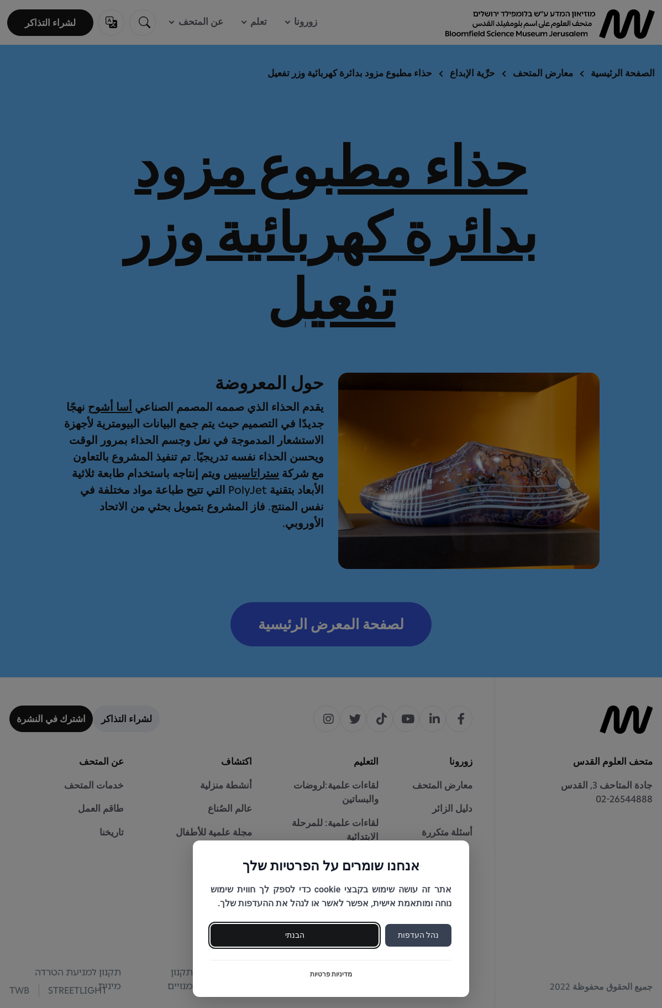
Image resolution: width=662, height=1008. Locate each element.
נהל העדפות (418, 935)
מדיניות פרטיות (331, 974)
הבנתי (294, 935)
